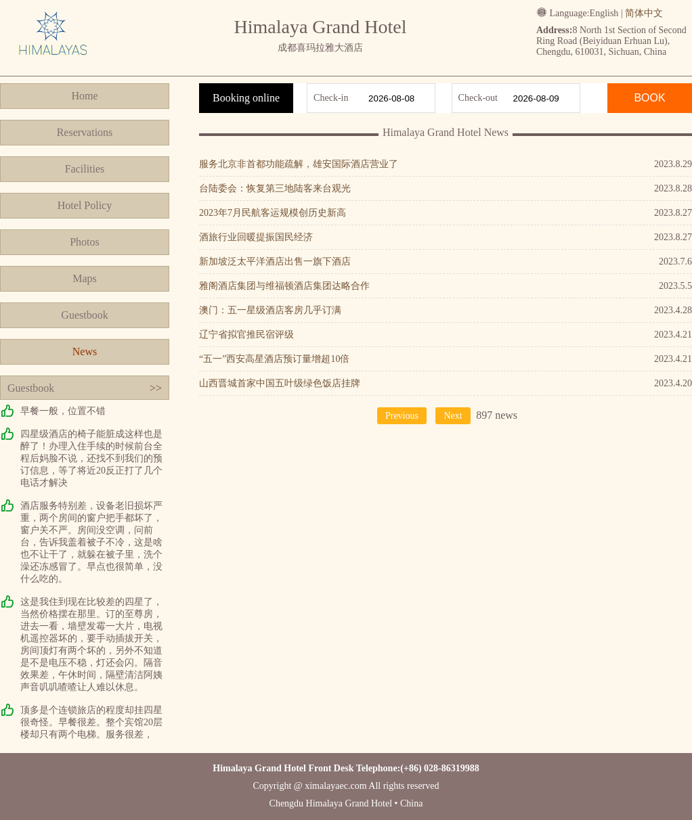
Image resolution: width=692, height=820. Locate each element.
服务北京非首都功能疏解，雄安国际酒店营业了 (298, 164)
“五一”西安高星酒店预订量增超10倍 (274, 359)
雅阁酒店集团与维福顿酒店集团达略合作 (284, 286)
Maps (84, 278)
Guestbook (84, 315)
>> (156, 388)
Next (453, 416)
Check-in (330, 98)
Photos (85, 242)
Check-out (478, 98)
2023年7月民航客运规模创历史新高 (272, 213)
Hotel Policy (85, 205)
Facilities (85, 169)
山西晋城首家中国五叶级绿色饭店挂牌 (279, 383)
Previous (401, 416)
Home (84, 95)
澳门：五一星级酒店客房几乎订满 (270, 310)
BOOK (649, 98)
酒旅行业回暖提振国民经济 (256, 237)
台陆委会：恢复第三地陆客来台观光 (275, 188)
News (84, 351)
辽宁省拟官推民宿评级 (246, 334)
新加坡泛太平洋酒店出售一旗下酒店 (275, 261)
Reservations (85, 132)
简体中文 (644, 13)
